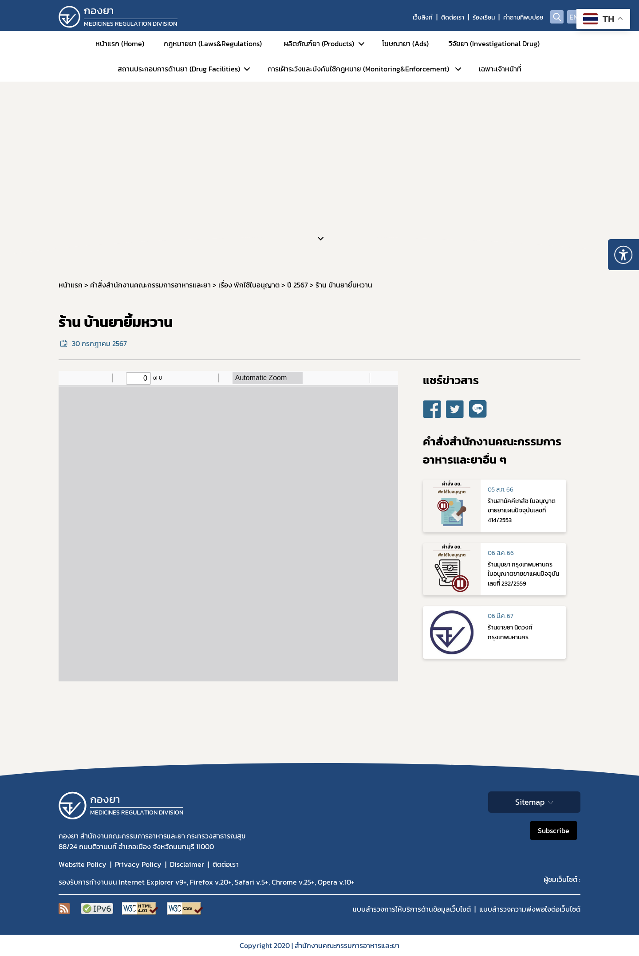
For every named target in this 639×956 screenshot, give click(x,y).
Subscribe (553, 830)
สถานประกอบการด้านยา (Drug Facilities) (179, 68)
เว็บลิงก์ (423, 17)
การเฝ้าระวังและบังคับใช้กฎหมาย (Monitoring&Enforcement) (358, 68)
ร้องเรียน (484, 17)
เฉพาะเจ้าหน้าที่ (500, 68)
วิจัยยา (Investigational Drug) (494, 43)
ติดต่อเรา (452, 17)
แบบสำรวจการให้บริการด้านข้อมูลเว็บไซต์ (412, 909)
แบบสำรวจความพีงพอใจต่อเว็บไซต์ (529, 909)
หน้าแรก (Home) (119, 43)
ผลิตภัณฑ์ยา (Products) (319, 43)
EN (573, 17)
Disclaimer (187, 864)
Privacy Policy (138, 864)
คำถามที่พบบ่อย (523, 17)
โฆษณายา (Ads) (405, 43)
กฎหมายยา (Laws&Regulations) (213, 43)
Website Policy (82, 864)
